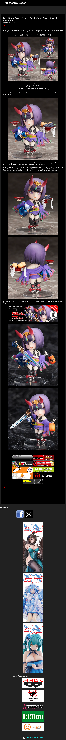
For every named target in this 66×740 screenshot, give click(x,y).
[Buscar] (64, 3)
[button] (4, 26)
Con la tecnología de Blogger (33, 737)
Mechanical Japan (15, 2)
